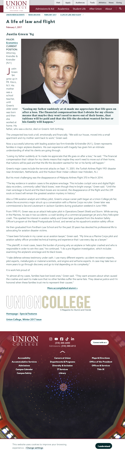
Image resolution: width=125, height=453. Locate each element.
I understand (104, 446)
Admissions (24, 365)
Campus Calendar (24, 369)
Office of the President (100, 361)
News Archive (34, 15)
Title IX (100, 369)
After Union (95, 8)
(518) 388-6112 (68, 346)
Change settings (34, 448)
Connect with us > (100, 342)
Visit (58, 2)
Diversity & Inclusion (62, 365)
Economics (12, 42)
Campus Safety (24, 373)
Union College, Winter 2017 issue (24, 319)
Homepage (12, 313)
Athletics (102, 2)
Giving (119, 2)
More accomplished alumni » (62, 288)
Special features (28, 313)
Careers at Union (62, 358)
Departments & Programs (62, 361)
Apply (67, 2)
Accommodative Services (24, 361)
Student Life (79, 8)
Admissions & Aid (45, 8)
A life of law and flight (70, 15)
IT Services (62, 369)
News (111, 2)
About (108, 8)
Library (62, 373)
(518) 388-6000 (62, 343)
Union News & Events (15, 15)
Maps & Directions (101, 358)
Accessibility (24, 358)
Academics (63, 8)
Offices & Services (101, 365)
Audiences (80, 2)
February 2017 (50, 15)
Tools (92, 2)
